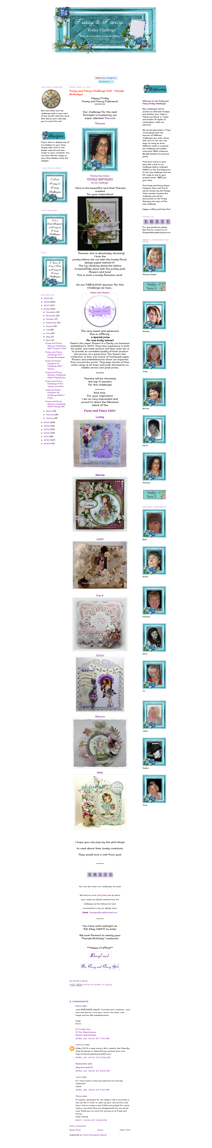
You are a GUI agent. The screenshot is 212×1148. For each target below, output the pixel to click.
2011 (47, 436)
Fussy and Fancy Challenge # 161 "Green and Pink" (54, 383)
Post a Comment (77, 1126)
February (50, 414)
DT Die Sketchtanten (86, 1032)
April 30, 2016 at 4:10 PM (93, 1090)
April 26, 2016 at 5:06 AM (93, 1057)
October (50, 319)
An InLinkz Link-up (78, 981)
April (48, 340)
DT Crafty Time (83, 1029)
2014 (47, 426)
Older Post (125, 1130)
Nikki (100, 772)
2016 (47, 309)
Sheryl (79, 1096)
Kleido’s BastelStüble (86, 1035)
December (51, 312)
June (48, 333)
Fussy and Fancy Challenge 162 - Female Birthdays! (55, 354)
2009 (48, 443)
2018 (47, 302)
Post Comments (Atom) (95, 1135)
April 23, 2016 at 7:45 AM (93, 1038)
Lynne (79, 1077)
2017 (47, 305)
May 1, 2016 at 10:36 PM (91, 1120)
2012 (47, 433)
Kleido (79, 1006)
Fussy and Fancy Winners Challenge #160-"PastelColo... (56, 375)
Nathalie (100, 655)
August (50, 326)
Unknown (80, 1044)
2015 (47, 422)
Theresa (109, 118)
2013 (47, 429)
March (49, 411)
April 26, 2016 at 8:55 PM (93, 1071)
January (50, 418)
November (51, 315)
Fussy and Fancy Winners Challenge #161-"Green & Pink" (56, 346)
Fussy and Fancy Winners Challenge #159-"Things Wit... (55, 404)
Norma (100, 474)
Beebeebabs (81, 1064)
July (48, 330)
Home (100, 1130)
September (51, 323)
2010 (47, 440)
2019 (47, 298)
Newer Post (75, 1130)
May (48, 337)
